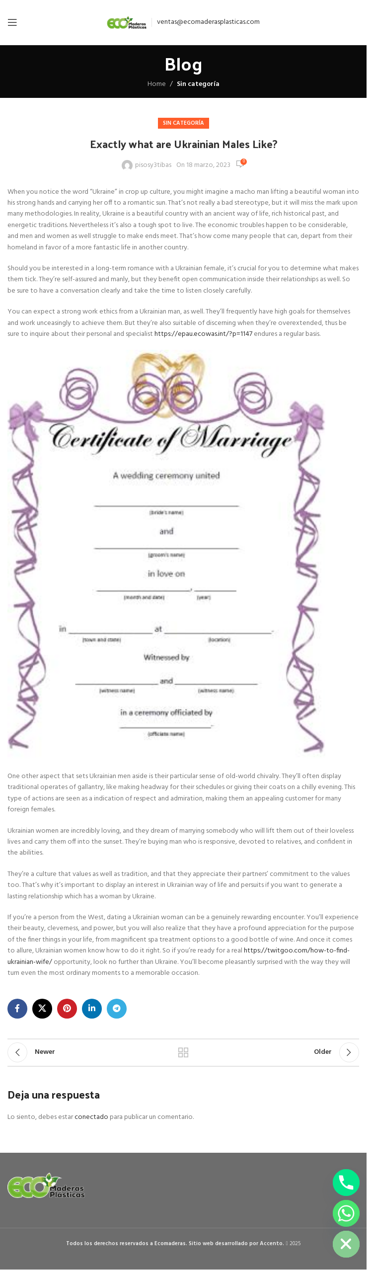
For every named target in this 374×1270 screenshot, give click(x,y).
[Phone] (346, 1182)
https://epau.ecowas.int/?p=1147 (203, 334)
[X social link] (42, 1009)
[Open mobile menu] (12, 22)
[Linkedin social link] (92, 1009)
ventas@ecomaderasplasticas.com (208, 22)
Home (157, 84)
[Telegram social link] (117, 1009)
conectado (91, 1117)
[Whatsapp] (346, 1213)
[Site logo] (127, 22)
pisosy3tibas (153, 165)
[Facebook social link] (17, 1009)
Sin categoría (198, 84)
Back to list (183, 1052)
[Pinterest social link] (67, 1009)
